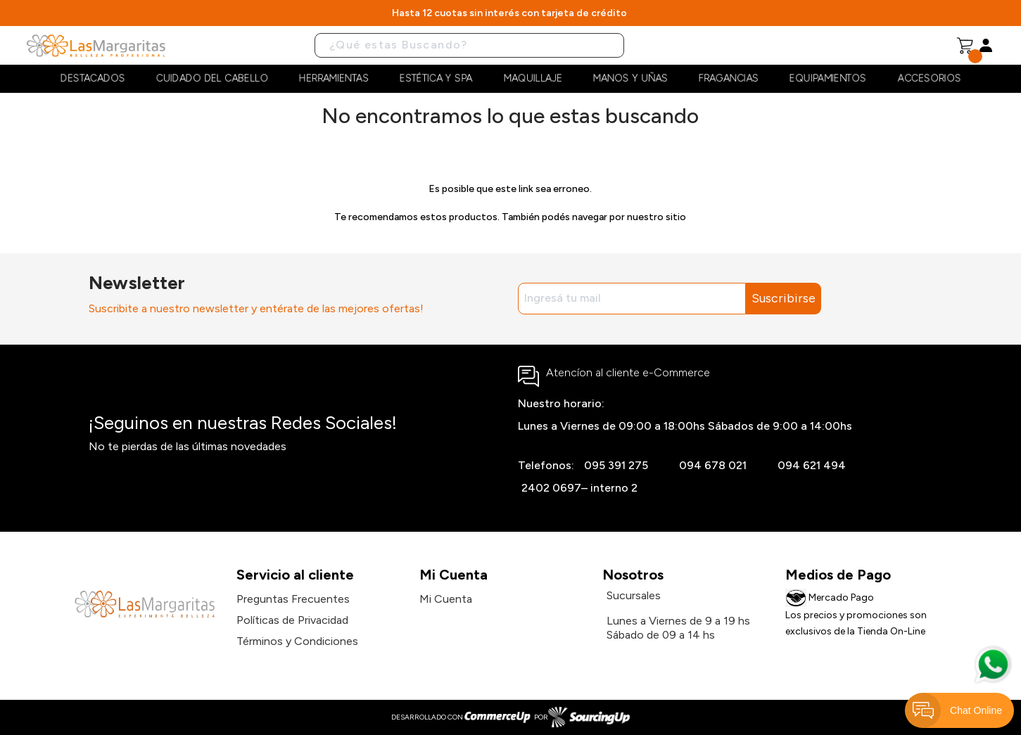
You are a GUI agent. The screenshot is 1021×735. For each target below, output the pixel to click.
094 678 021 (713, 465)
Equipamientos (827, 78)
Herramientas (334, 78)
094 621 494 (812, 465)
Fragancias (729, 78)
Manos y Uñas (630, 78)
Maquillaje (533, 78)
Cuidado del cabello (212, 78)
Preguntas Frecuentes (293, 599)
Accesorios (929, 78)
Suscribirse (784, 298)
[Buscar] (469, 45)
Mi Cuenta (445, 599)
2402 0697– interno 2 (579, 487)
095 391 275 (616, 465)
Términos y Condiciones (297, 641)
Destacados (93, 78)
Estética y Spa (436, 78)
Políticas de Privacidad (292, 620)
